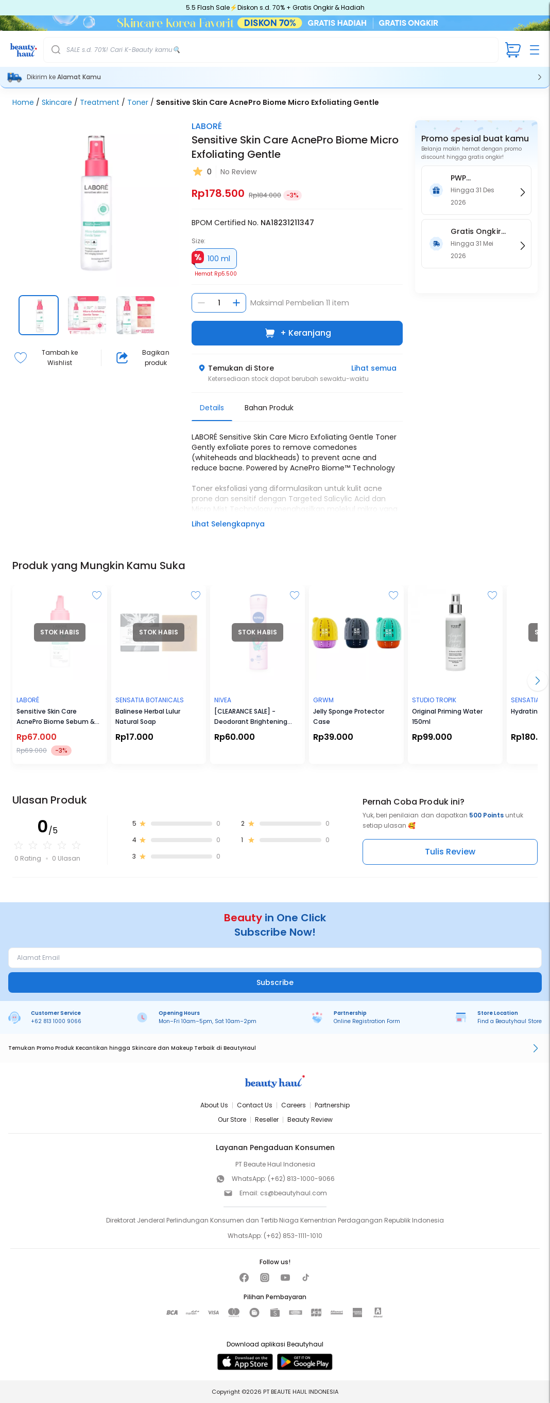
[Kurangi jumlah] (201, 303)
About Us (214, 1105)
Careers (293, 1105)
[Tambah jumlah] (236, 303)
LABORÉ (207, 126)
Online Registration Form (367, 1021)
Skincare (57, 102)
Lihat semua (374, 368)
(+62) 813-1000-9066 (301, 1178)
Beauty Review (310, 1119)
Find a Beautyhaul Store (509, 1021)
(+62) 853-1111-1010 (293, 1235)
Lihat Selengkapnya (228, 524)
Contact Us (254, 1105)
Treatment (99, 102)
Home (23, 102)
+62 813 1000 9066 (56, 1021)
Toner (137, 102)
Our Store (232, 1119)
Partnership (332, 1105)
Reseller (267, 1119)
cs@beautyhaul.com (293, 1193)
